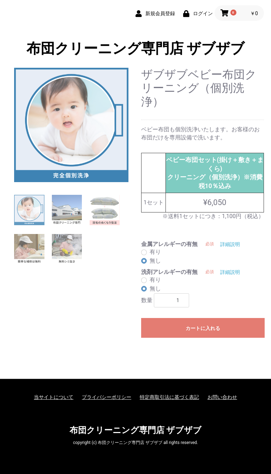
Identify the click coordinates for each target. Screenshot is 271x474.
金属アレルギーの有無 (169, 244)
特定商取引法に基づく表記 (169, 397)
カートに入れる (203, 328)
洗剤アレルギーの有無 (169, 272)
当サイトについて (53, 397)
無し (155, 260)
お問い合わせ (222, 397)
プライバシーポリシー (106, 397)
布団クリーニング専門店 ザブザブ (135, 48)
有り (155, 251)
